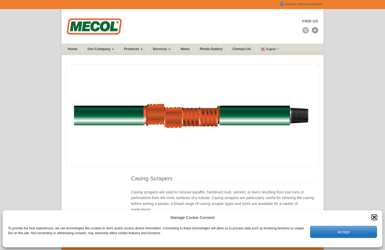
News (185, 49)
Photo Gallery (211, 49)
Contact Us (242, 49)
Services (161, 49)
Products (133, 49)
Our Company (100, 49)
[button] (374, 217)
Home (72, 49)
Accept (343, 232)
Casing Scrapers (151, 178)
